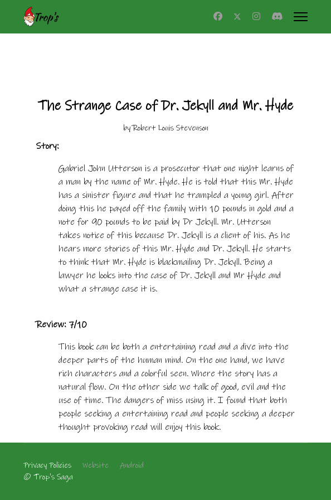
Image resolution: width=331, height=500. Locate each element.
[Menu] (301, 16)
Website (95, 465)
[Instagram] (256, 16)
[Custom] (277, 16)
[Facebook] (217, 16)
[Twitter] (237, 16)
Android (132, 465)
